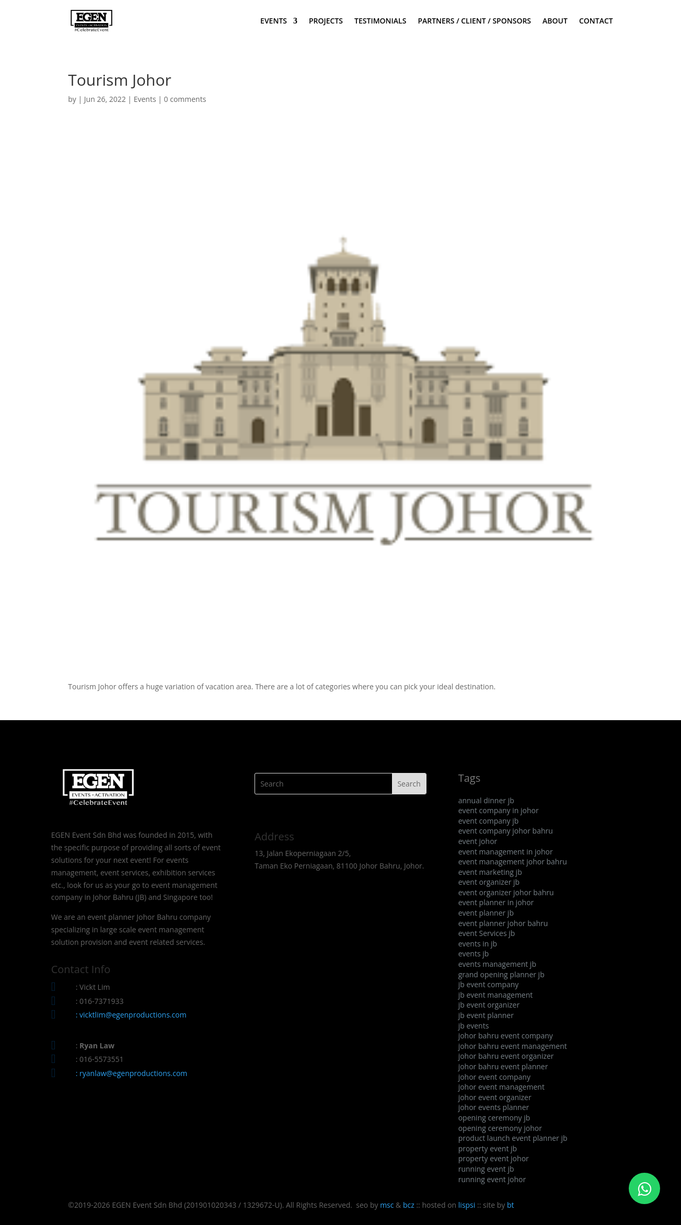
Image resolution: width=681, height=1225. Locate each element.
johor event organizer (495, 1097)
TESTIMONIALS (380, 21)
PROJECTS (326, 21)
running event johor (492, 1179)
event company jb (488, 821)
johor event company (494, 1077)
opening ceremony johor (500, 1128)
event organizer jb (489, 882)
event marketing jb (490, 872)
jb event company (488, 984)
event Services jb (486, 933)
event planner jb (486, 913)
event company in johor (498, 810)
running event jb (486, 1169)
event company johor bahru (505, 831)
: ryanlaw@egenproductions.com (132, 1073)
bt (510, 1205)
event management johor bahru (512, 861)
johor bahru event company (505, 1036)
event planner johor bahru (503, 923)
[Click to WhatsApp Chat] (644, 1188)
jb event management (495, 995)
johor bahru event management (512, 1046)
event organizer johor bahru (506, 892)
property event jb (487, 1148)
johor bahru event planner (503, 1066)
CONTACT (596, 21)
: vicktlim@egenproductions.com (131, 1015)
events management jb (497, 964)
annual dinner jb (486, 800)
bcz (408, 1205)
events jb (473, 953)
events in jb (477, 944)
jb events (473, 1026)
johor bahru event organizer (506, 1056)
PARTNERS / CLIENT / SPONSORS (474, 21)
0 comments (185, 99)
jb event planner (486, 1015)
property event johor (493, 1158)
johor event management (501, 1087)
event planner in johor (496, 902)
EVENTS (273, 21)
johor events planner (493, 1107)
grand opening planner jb (501, 974)
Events (145, 99)
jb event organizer (489, 1005)
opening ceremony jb (494, 1118)
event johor (478, 841)
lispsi (467, 1205)
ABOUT (555, 21)
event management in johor (505, 852)
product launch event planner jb (513, 1138)
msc (387, 1205)
